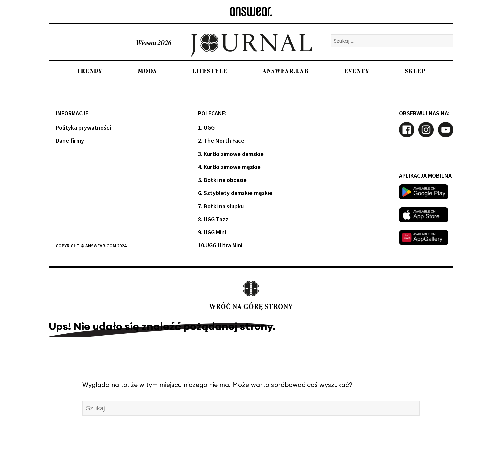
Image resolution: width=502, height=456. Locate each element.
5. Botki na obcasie (222, 180)
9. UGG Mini (212, 232)
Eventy (357, 71)
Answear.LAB (286, 71)
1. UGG (206, 128)
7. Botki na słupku (221, 206)
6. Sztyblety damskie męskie (235, 193)
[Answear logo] (251, 11)
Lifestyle (210, 71)
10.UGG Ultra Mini (220, 245)
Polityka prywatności (83, 128)
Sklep (415, 71)
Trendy (90, 71)
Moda (147, 71)
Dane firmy (70, 141)
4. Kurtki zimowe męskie (229, 167)
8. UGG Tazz (213, 219)
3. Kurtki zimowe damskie (231, 154)
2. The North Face (221, 141)
